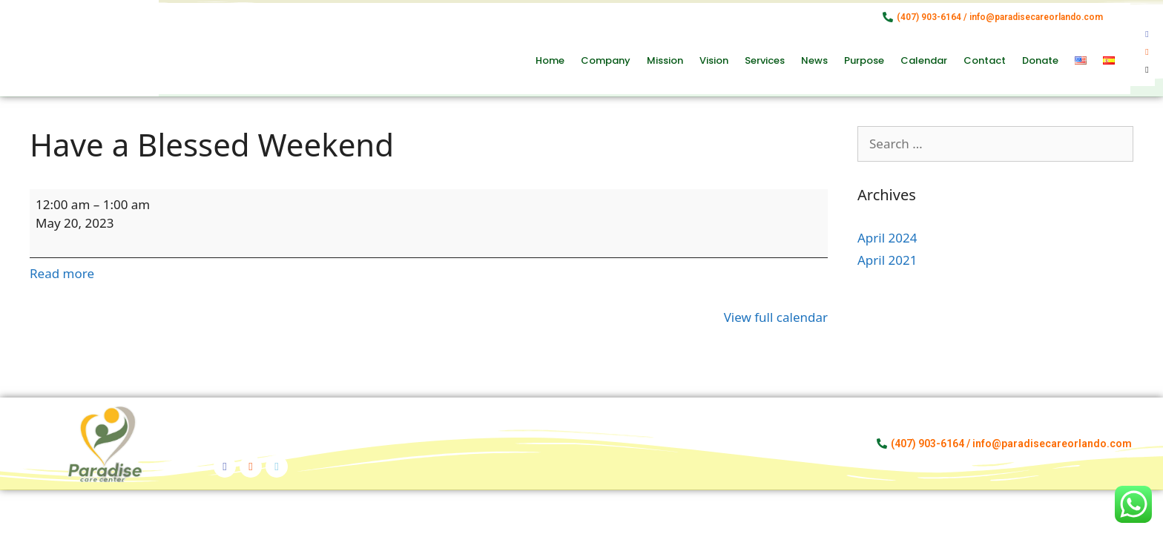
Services (765, 60)
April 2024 (887, 237)
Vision (713, 60)
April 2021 (887, 259)
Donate (1040, 60)
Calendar (923, 60)
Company (605, 60)
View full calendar (776, 317)
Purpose (864, 60)
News (814, 60)
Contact (984, 60)
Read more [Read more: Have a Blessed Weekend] (62, 273)
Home (550, 60)
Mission (665, 60)
